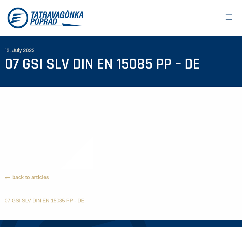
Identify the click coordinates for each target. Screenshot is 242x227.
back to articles (30, 177)
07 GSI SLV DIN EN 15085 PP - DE (44, 200)
